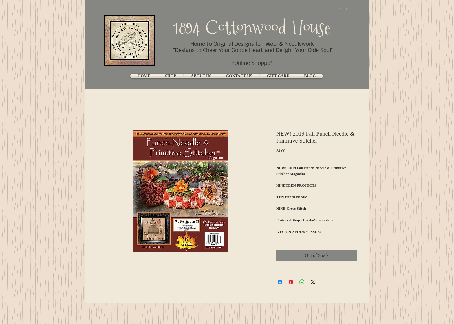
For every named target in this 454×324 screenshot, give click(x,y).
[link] (348, 8)
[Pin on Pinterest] (291, 282)
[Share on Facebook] (280, 282)
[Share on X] (313, 282)
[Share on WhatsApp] (302, 282)
